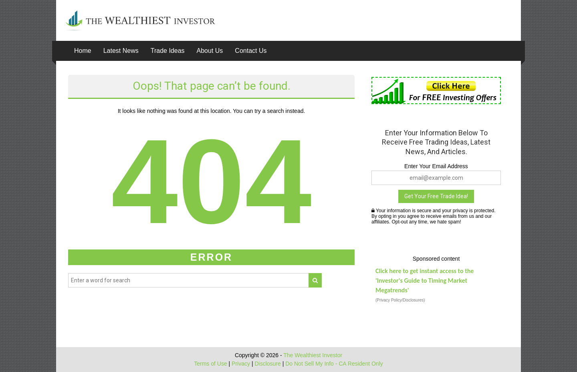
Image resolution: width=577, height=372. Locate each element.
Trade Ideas (168, 50)
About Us (210, 50)
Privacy (241, 363)
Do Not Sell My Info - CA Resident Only (334, 363)
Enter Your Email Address (436, 166)
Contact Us (250, 50)
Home (82, 50)
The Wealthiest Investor (312, 355)
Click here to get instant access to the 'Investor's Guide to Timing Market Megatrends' (424, 280)
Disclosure (267, 363)
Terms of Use (210, 363)
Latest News (121, 50)
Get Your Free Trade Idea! (436, 196)
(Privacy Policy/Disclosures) (400, 300)
